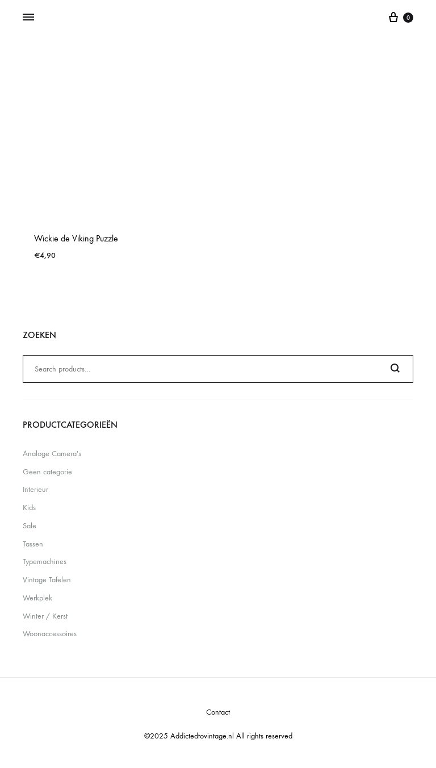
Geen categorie (47, 472)
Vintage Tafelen (47, 580)
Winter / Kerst (45, 616)
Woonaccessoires (50, 633)
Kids (29, 507)
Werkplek (37, 598)
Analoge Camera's (52, 453)
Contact (218, 712)
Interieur (35, 489)
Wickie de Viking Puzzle (76, 238)
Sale (29, 526)
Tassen (33, 544)
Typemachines (44, 561)
